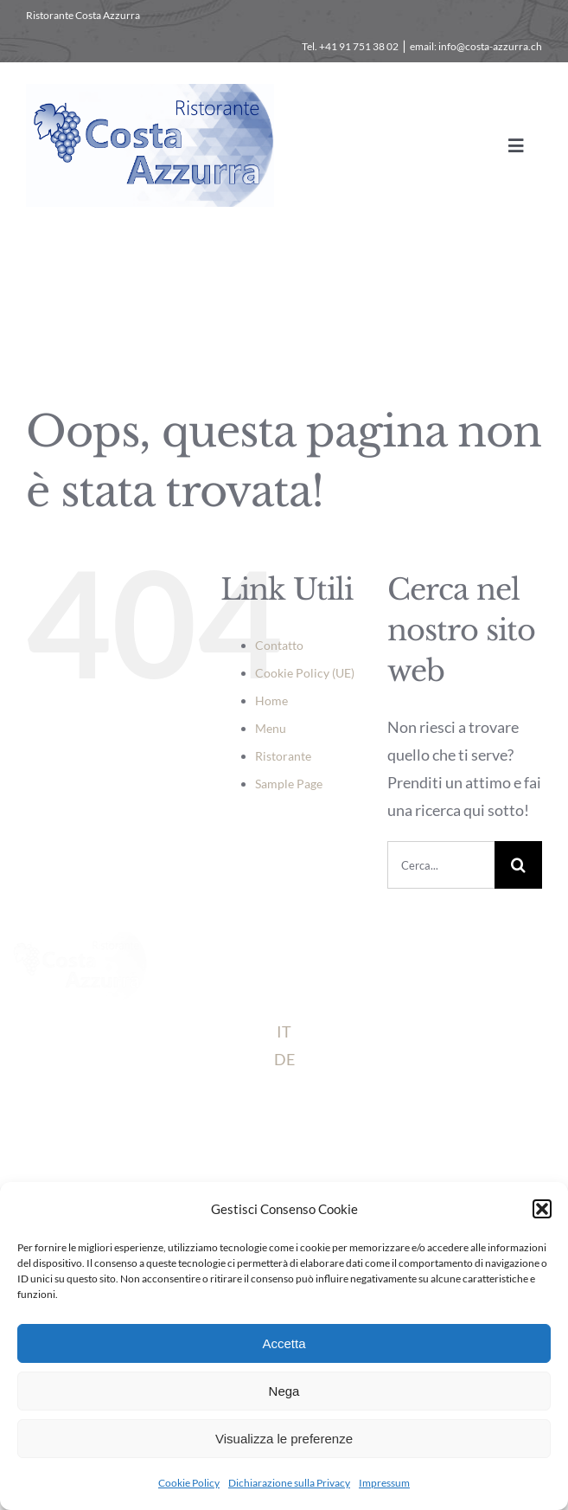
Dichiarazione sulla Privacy (289, 1482)
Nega (284, 1391)
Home (271, 700)
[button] (542, 1209)
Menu (270, 728)
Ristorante (283, 756)
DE (284, 1059)
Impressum (384, 1482)
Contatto (279, 645)
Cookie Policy (189, 1482)
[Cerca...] (441, 865)
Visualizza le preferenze (284, 1438)
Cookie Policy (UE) (304, 672)
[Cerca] (518, 865)
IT (284, 1031)
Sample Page (288, 783)
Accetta (283, 1343)
